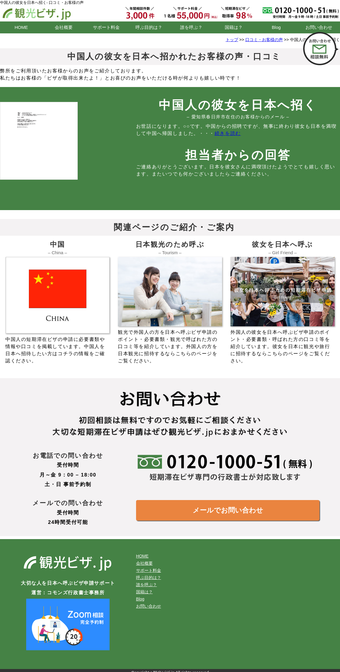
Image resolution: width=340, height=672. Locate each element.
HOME (21, 27)
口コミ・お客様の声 (264, 39)
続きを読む (228, 133)
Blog (276, 27)
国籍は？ (234, 27)
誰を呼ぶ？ (191, 27)
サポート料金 (106, 27)
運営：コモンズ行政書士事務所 (68, 592)
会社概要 (64, 27)
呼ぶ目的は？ (148, 27)
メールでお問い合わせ (228, 510)
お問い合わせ (318, 27)
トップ (232, 39)
